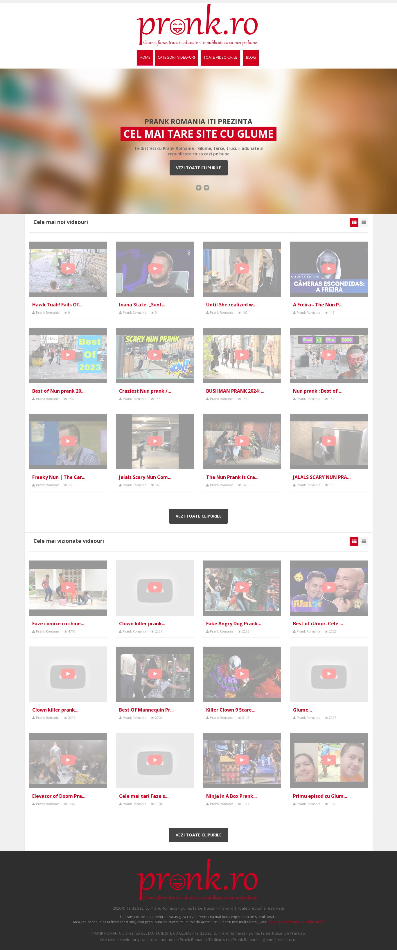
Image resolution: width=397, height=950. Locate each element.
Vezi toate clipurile (198, 167)
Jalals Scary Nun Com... (145, 477)
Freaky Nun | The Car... (58, 477)
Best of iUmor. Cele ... (318, 623)
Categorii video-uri (176, 57)
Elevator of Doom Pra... (58, 796)
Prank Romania (48, 312)
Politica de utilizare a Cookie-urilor (296, 922)
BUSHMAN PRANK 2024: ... (235, 391)
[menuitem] (145, 58)
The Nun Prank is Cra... (232, 477)
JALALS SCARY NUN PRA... (322, 477)
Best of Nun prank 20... (58, 391)
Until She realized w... (231, 304)
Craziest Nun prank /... (145, 391)
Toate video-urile (220, 57)
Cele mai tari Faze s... (143, 796)
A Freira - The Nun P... (317, 304)
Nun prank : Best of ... (317, 391)
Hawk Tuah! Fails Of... (57, 304)
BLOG (251, 57)
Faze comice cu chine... (58, 623)
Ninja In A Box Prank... (231, 796)
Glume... (302, 710)
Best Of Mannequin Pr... (146, 710)
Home (145, 57)
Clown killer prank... (142, 623)
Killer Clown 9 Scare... (230, 710)
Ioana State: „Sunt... (142, 304)
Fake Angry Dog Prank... (233, 623)
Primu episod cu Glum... (320, 796)
